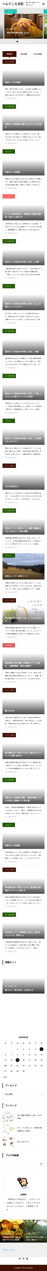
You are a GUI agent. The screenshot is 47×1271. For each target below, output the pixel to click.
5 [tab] (27, 41)
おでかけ (10, 11)
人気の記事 (23, 54)
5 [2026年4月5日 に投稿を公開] (41, 1049)
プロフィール (9, 1250)
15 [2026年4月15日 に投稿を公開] (18, 1060)
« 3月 (5, 1077)
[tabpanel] (23, 24)
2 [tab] (20, 41)
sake (23, 1194)
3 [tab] (22, 41)
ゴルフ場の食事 (9, 106)
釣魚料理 (9, 645)
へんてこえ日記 (9, 61)
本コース (9, 151)
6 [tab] (30, 41)
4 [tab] (25, 41)
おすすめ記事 (37, 54)
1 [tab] (17, 41)
